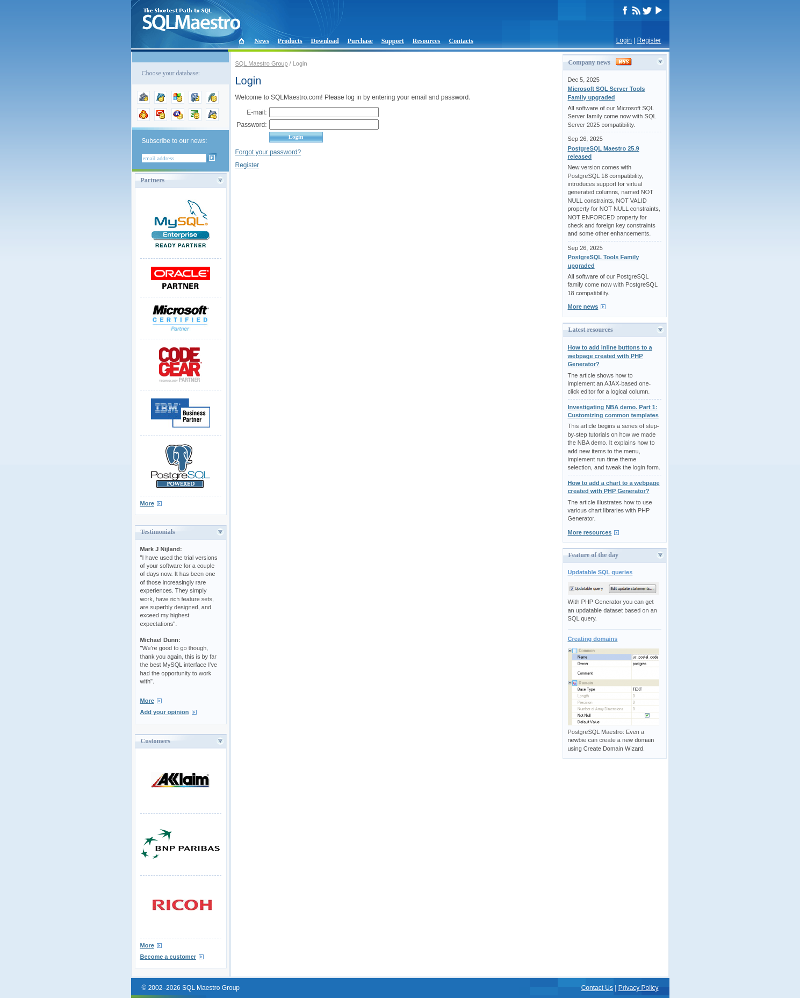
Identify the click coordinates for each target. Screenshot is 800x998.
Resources (427, 41)
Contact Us (597, 988)
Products (290, 41)
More (147, 503)
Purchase (360, 41)
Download (325, 41)
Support (392, 41)
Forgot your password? (268, 152)
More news (583, 306)
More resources (590, 532)
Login (624, 40)
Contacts (461, 41)
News (262, 41)
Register (649, 40)
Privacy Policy (638, 988)
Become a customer (168, 956)
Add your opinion (164, 712)
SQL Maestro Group (261, 63)
